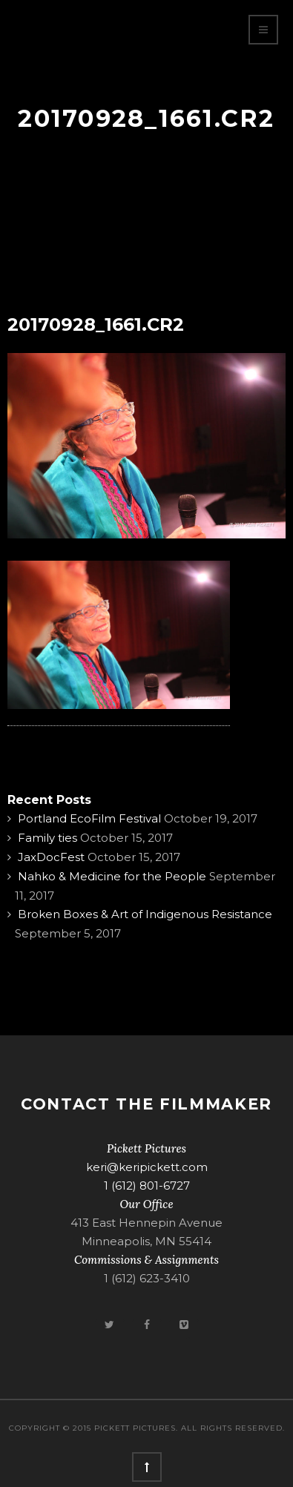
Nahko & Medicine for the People (112, 876)
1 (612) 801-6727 (147, 1185)
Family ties (47, 838)
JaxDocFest (51, 857)
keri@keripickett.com (147, 1167)
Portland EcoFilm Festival (89, 818)
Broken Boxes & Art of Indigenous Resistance (145, 914)
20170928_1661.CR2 (95, 324)
